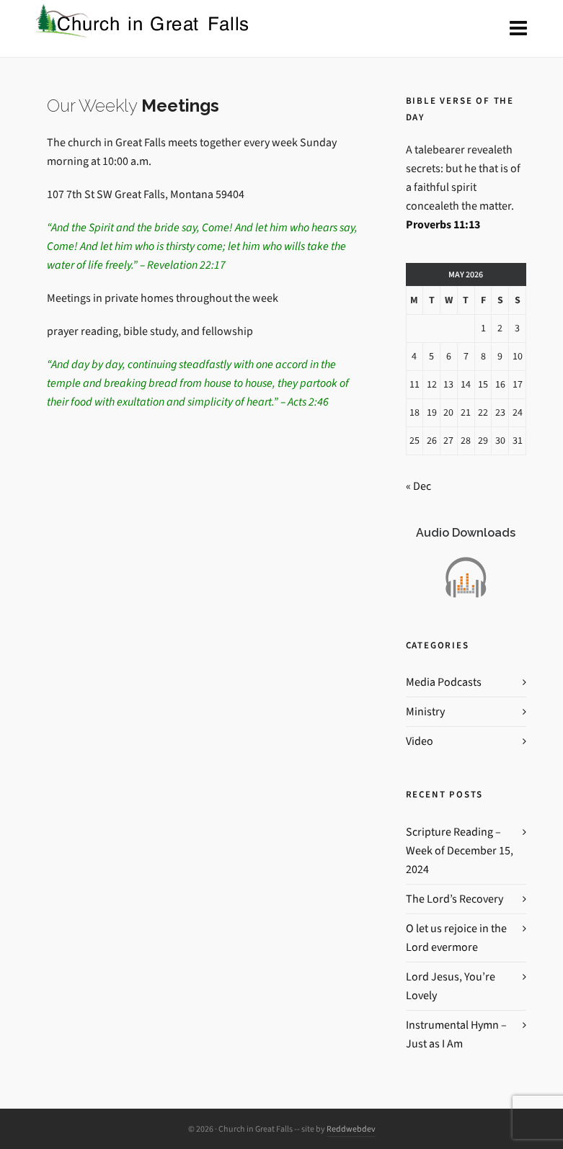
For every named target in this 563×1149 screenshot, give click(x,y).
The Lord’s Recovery (454, 898)
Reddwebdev (351, 1129)
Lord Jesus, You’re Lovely (450, 986)
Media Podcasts (444, 681)
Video (419, 740)
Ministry (425, 711)
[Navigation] (518, 29)
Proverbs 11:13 (443, 224)
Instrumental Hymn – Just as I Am (456, 1034)
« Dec (418, 485)
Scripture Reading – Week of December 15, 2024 (459, 850)
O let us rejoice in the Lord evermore (456, 937)
